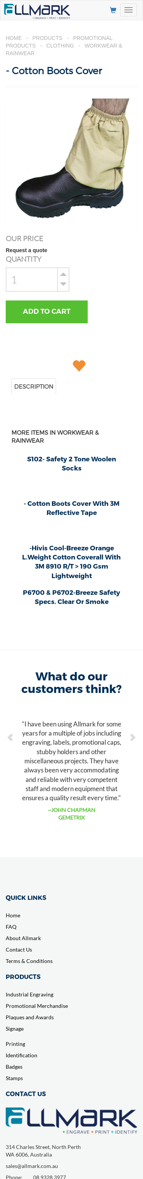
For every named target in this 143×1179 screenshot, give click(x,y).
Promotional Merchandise (37, 1006)
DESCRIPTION (33, 386)
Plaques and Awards (30, 1017)
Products (47, 38)
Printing (15, 1044)
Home (14, 38)
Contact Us (19, 949)
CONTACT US (26, 1093)
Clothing (60, 46)
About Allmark (23, 938)
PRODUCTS (23, 976)
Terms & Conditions (29, 961)
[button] (10, 733)
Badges (14, 1066)
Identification (21, 1055)
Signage (15, 1028)
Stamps (14, 1078)
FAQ (11, 926)
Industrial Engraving (29, 994)
